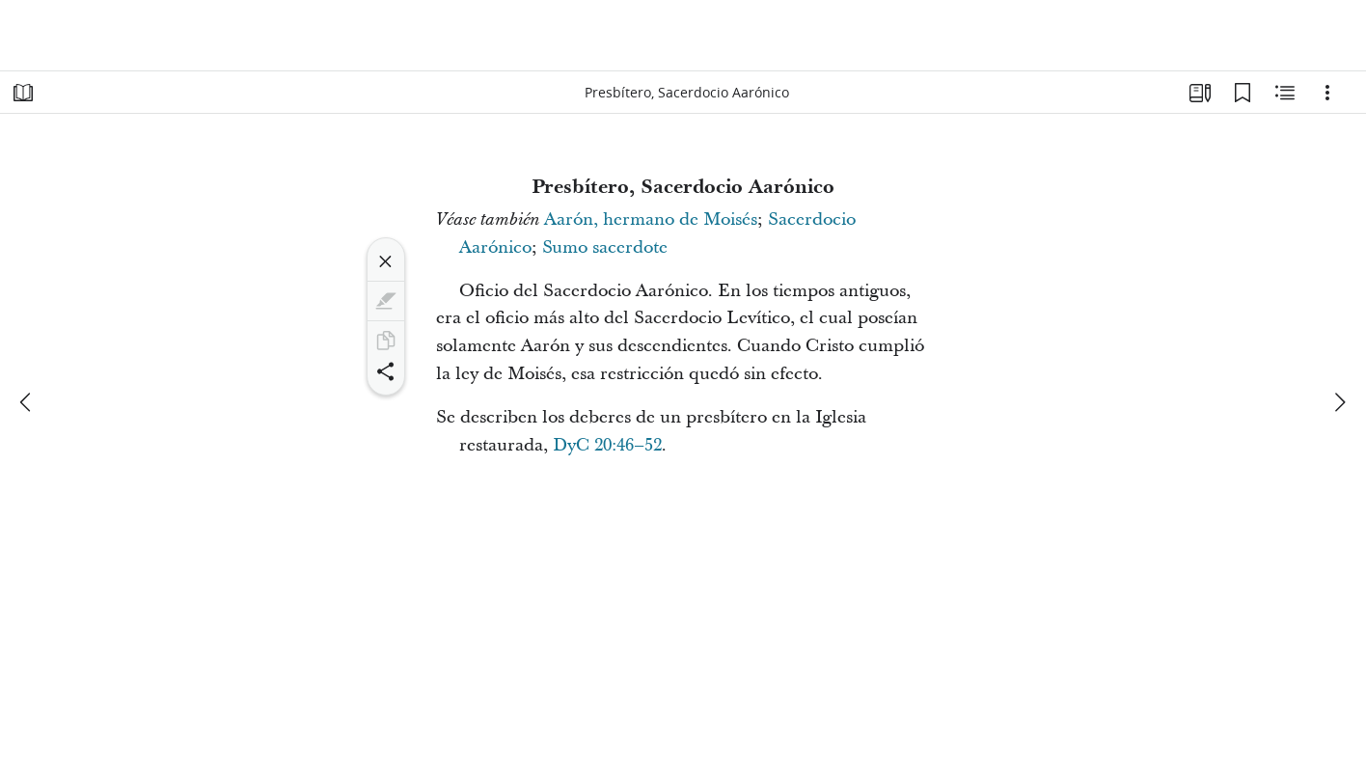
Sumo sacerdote (605, 247)
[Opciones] (1327, 92)
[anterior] (27, 402)
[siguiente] (1339, 402)
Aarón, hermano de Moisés (650, 219)
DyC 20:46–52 (607, 445)
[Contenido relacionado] (1285, 92)
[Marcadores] (1242, 92)
